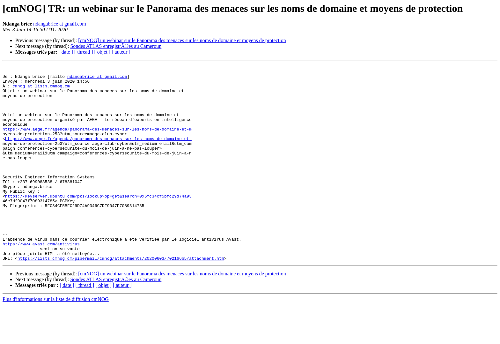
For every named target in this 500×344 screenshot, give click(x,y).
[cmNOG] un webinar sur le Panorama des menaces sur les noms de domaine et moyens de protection (182, 40)
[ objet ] (102, 52)
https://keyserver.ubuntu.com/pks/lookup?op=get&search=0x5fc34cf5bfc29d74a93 (98, 223)
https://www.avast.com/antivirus (41, 280)
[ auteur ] (121, 52)
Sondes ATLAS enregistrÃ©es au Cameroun (115, 46)
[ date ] (66, 52)
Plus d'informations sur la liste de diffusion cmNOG (56, 338)
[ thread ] (83, 52)
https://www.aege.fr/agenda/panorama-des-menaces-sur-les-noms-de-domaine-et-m (97, 142)
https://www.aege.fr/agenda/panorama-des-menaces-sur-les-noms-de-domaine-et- (98, 154)
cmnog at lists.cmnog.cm (41, 90)
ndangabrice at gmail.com (59, 23)
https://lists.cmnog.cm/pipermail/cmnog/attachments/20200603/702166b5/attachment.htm (121, 297)
